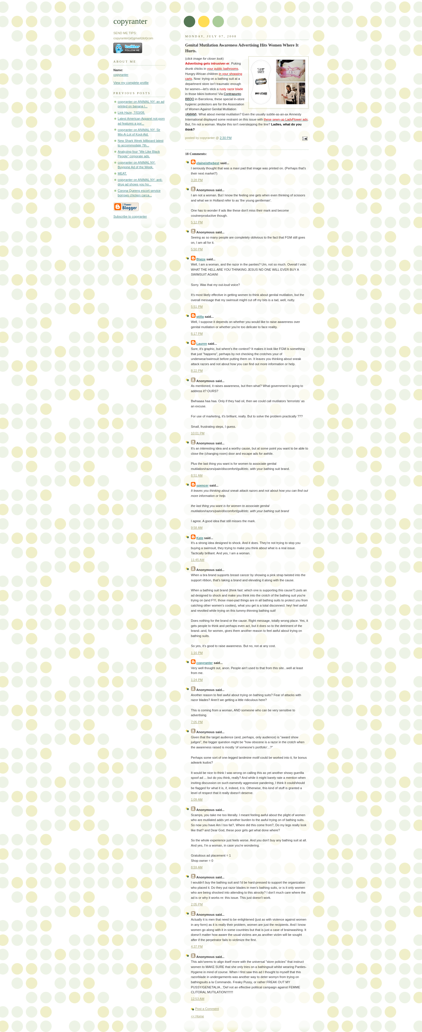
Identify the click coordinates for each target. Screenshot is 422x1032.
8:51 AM (197, 475)
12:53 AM (197, 998)
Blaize (201, 259)
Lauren (201, 343)
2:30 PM (226, 138)
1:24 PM (197, 679)
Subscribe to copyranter (130, 216)
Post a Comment (207, 1008)
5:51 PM (197, 306)
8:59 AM (197, 867)
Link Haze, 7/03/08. (131, 112)
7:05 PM (197, 722)
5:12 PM (197, 222)
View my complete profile (131, 82)
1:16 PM (197, 653)
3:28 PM (197, 180)
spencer (202, 485)
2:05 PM (197, 904)
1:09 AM (197, 799)
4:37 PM (197, 946)
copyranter (130, 21)
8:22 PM (197, 370)
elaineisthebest (207, 163)
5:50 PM (197, 249)
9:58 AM (197, 527)
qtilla (200, 316)
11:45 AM (197, 559)
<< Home (197, 1016)
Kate (199, 538)
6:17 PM (197, 333)
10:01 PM (197, 433)
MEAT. (122, 173)
